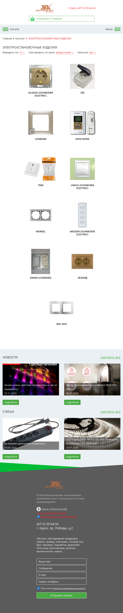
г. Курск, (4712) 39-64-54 (82, 8)
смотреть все (110, 357)
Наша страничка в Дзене (51, 513)
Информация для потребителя (59, 516)
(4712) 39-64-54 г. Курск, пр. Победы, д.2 (55, 526)
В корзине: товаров (49, 18)
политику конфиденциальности (69, 588)
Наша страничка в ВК (54, 508)
